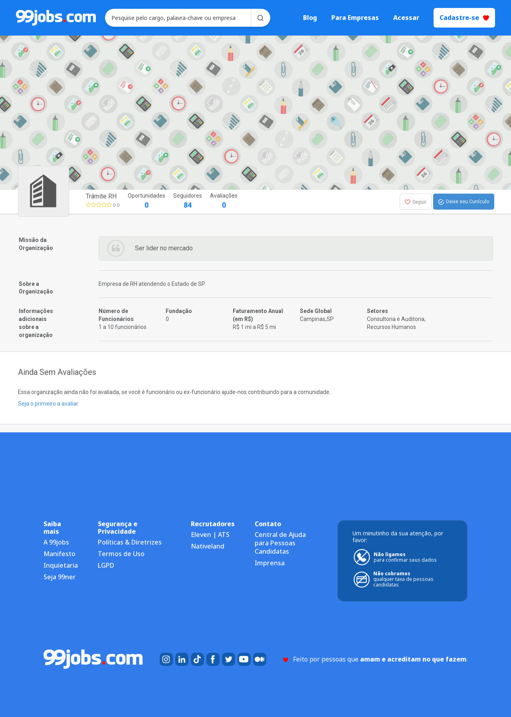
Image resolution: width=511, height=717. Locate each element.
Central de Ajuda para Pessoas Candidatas (280, 543)
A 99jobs (56, 542)
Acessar (406, 18)
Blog (310, 18)
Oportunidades (146, 201)
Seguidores (187, 201)
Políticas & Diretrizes (130, 542)
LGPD (106, 565)
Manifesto (59, 553)
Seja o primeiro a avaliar (48, 403)
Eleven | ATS (210, 534)
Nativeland (207, 546)
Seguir (415, 202)
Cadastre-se (464, 17)
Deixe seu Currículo (463, 202)
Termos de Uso (121, 553)
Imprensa (270, 563)
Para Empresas (355, 18)
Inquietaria (61, 565)
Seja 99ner (60, 576)
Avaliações (224, 201)
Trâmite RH (101, 196)
